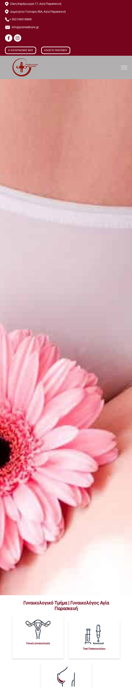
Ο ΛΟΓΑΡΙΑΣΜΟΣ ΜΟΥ (20, 50)
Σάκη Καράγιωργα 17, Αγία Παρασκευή (35, 4)
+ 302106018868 (20, 19)
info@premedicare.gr (25, 27)
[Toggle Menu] (124, 67)
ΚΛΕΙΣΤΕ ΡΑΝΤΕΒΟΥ (55, 50)
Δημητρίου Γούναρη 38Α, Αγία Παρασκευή (38, 11)
